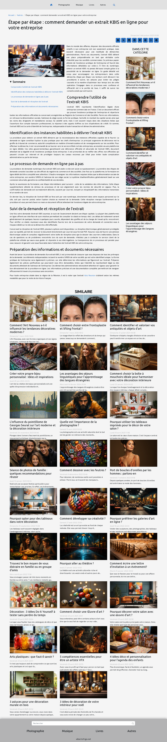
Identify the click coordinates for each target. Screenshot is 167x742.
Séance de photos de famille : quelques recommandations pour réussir (30, 473)
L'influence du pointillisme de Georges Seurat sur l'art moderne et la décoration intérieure (33, 425)
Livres (91, 5)
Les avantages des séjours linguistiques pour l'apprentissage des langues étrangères (140, 227)
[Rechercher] (83, 723)
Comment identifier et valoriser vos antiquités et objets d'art (139, 155)
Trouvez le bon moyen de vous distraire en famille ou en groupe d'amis (31, 567)
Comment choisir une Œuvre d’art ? (82, 611)
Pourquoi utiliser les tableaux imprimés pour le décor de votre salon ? (130, 425)
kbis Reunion (89, 275)
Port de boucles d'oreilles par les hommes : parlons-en (130, 472)
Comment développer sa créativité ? (82, 518)
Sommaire (19, 81)
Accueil (11, 15)
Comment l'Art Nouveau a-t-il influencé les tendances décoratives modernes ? (140, 85)
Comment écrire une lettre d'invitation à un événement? (128, 565)
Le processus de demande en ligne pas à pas (29, 96)
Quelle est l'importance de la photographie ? (78, 423)
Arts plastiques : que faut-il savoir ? (32, 656)
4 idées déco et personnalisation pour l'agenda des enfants (130, 658)
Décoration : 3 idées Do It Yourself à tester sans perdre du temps (32, 613)
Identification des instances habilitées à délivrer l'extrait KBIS (37, 92)
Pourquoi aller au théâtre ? (77, 563)
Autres (103, 5)
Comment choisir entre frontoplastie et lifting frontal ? (137, 120)
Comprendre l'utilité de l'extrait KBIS (26, 87)
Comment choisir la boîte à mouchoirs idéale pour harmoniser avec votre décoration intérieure (131, 377)
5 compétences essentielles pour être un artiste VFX (80, 658)
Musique (79, 5)
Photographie (64, 5)
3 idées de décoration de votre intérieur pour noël (79, 703)
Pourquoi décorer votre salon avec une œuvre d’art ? (131, 613)
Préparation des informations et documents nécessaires (34, 106)
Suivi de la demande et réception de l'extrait (29, 101)
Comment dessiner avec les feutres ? (83, 470)
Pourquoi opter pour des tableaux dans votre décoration (31, 520)
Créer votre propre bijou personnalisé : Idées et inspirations (138, 191)
